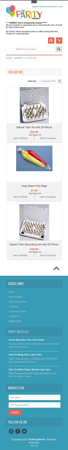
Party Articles (18, 331)
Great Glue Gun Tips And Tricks (26, 339)
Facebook (17, 431)
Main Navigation (9, 49)
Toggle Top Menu (34, 2)
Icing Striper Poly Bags (34, 185)
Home (9, 58)
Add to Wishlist (20, 138)
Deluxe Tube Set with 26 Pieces (34, 127)
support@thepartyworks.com (47, 6)
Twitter (24, 431)
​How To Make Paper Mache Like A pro (30, 369)
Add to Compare (48, 138)
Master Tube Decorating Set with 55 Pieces (34, 244)
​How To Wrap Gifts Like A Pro (25, 354)
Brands (19, 58)
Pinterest (11, 431)
